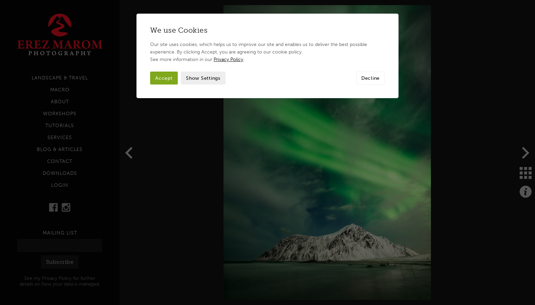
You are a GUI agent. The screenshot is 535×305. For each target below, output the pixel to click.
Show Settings (203, 78)
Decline (370, 78)
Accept (164, 78)
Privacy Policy (228, 59)
